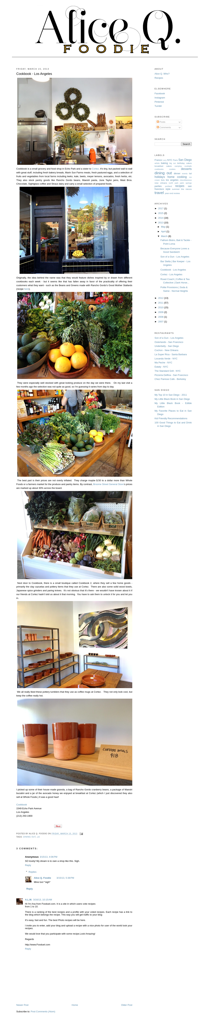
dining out (29, 837)
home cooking (177, 176)
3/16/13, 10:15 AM (42, 899)
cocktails (188, 166)
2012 (161, 298)
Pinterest (159, 101)
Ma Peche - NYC (163, 362)
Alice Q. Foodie (42, 878)
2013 (161, 222)
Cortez (95, 168)
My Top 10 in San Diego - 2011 (171, 394)
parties (158, 186)
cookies (172, 169)
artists (157, 163)
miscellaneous (186, 180)
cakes (169, 166)
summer (176, 189)
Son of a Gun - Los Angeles (174, 256)
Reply (28, 865)
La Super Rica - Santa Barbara (171, 354)
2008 (161, 316)
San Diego (185, 159)
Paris (175, 160)
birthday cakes (184, 163)
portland (168, 186)
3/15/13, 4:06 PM (48, 856)
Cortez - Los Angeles (171, 274)
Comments (164, 127)
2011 (161, 302)
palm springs (186, 183)
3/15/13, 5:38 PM (65, 878)
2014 (161, 217)
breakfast (159, 166)
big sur (172, 163)
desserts (186, 168)
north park (173, 183)
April (164, 231)
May (163, 226)
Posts (161, 122)
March (164, 236)
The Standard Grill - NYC (168, 371)
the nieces (186, 189)
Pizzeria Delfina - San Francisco (171, 375)
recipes (179, 185)
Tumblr (158, 106)
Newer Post (22, 1005)
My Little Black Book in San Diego (172, 399)
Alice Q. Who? (162, 73)
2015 (161, 213)
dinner (177, 173)
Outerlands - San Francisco (169, 342)
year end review (172, 193)
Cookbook (21, 804)
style (168, 189)
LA (38, 837)
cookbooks (159, 169)
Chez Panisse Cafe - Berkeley (170, 379)
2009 (161, 312)
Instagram (160, 97)
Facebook (160, 93)
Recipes (159, 78)
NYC (169, 160)
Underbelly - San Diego (167, 346)
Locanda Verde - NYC (166, 358)
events (185, 174)
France (158, 160)
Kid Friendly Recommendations (171, 418)
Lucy (165, 160)
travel (159, 193)
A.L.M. (28, 899)
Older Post (126, 1005)
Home (75, 1005)
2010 (161, 307)
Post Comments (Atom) (43, 1011)
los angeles (172, 180)
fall (190, 173)
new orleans (161, 183)
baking (164, 163)
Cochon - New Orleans (166, 350)
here (26, 289)
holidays (160, 176)
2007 (161, 321)
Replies (32, 872)
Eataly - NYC (161, 366)
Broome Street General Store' (108, 484)
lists (163, 180)
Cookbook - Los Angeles (34, 74)
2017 (161, 208)
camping (178, 166)
